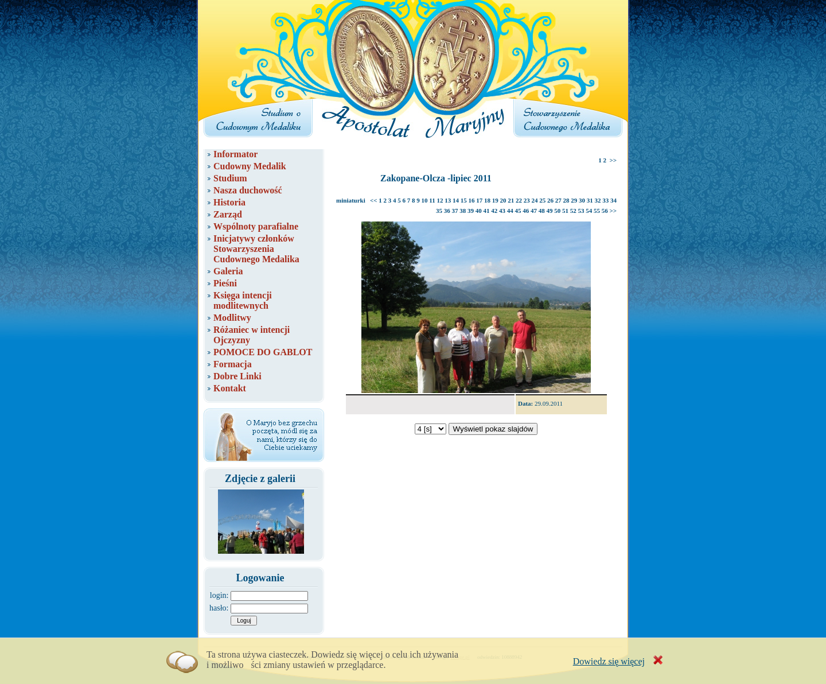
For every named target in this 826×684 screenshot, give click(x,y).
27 (558, 200)
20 (503, 200)
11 (432, 200)
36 (447, 210)
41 (486, 210)
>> (613, 160)
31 (590, 200)
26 (550, 200)
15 (464, 200)
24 (535, 200)
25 (542, 200)
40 (479, 210)
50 (557, 210)
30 (582, 200)
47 (534, 210)
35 (439, 210)
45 (518, 210)
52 (573, 210)
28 (566, 200)
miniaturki (350, 200)
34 (613, 200)
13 (448, 200)
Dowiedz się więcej (609, 661)
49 (549, 210)
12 (440, 200)
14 (456, 200)
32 (598, 200)
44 (510, 210)
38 (462, 210)
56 (605, 210)
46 (526, 210)
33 (605, 200)
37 (454, 210)
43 (502, 210)
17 (479, 200)
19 (495, 200)
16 (472, 200)
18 (487, 200)
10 (425, 200)
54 (589, 210)
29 (574, 200)
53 (581, 210)
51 (565, 210)
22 (519, 200)
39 (470, 210)
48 (542, 210)
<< (373, 200)
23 (527, 200)
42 (494, 210)
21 (511, 200)
